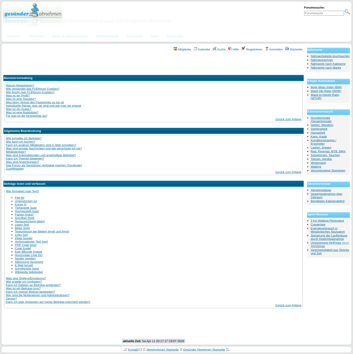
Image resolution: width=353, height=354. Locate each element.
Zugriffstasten (15, 168)
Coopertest (318, 224)
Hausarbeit (318, 132)
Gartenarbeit (319, 129)
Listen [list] (22, 224)
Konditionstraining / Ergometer (323, 142)
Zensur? (11, 298)
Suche (219, 49)
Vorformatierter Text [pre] (31, 241)
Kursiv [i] (20, 204)
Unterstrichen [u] (26, 201)
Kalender (202, 49)
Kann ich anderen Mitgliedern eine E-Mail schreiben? (41, 145)
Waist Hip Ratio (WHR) (326, 91)
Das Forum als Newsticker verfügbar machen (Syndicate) (44, 165)
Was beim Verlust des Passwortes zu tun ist (35, 102)
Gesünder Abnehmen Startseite (204, 349)
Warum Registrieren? (20, 85)
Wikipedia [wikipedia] (29, 272)
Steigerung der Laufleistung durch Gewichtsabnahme (329, 237)
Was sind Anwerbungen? (22, 162)
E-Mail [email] (24, 265)
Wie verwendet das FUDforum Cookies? (32, 88)
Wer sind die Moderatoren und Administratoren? (38, 295)
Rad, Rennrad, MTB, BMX (328, 151)
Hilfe (233, 49)
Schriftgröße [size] (27, 268)
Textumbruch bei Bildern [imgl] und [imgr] (42, 231)
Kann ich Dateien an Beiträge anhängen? (33, 285)
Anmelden (274, 49)
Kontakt (133, 349)
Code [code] (23, 248)
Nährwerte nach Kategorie (328, 63)
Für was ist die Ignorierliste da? (26, 115)
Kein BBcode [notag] (28, 251)
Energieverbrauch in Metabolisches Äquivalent (328, 230)
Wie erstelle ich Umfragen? (24, 281)
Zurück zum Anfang (288, 119)
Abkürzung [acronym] (29, 262)
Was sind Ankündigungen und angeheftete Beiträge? (41, 155)
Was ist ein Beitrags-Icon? (23, 288)
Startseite (293, 49)
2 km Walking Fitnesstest (327, 220)
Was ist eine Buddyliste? (22, 112)
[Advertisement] (153, 64)
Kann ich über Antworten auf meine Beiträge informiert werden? (48, 302)
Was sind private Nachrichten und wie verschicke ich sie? (44, 148)
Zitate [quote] (23, 238)
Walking (316, 166)
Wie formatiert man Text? (22, 191)
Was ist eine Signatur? (21, 99)
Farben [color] (24, 214)
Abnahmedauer (321, 190)
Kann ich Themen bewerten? (25, 158)
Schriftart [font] (24, 218)
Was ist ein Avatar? (18, 109)
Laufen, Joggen (321, 147)
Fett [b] (19, 197)
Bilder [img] (22, 228)
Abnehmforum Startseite (162, 349)
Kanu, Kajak (319, 136)
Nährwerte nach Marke (326, 67)
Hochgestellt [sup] (27, 211)
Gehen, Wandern (322, 125)
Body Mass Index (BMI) (326, 87)
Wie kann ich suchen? (20, 141)
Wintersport (318, 163)
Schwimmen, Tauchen (325, 155)
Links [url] (21, 235)
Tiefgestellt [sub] (26, 208)
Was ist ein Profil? (18, 95)
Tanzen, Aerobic (321, 159)
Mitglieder (182, 49)
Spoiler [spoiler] (25, 258)
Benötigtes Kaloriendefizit (327, 201)
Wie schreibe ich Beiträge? (24, 138)
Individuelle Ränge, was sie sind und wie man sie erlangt (43, 105)
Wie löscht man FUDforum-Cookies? (30, 92)
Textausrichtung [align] (30, 221)
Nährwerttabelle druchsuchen (330, 56)
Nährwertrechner (322, 60)
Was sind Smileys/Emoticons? (26, 278)
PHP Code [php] (25, 245)
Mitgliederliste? (16, 151)
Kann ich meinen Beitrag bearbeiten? (30, 291)
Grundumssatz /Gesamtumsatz (321, 119)
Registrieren (251, 49)
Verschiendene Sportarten (328, 170)
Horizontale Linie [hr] (28, 255)
